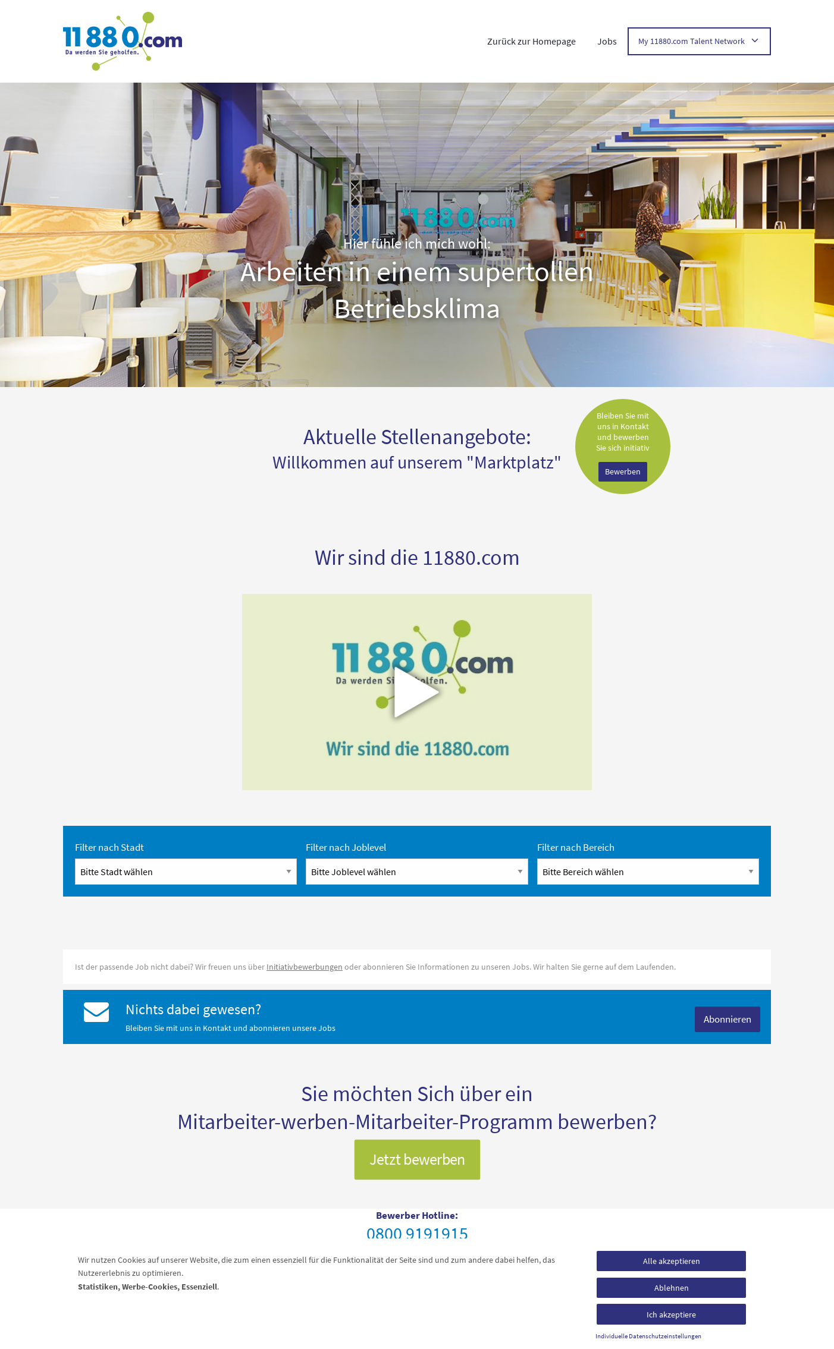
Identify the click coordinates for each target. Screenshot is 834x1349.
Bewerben (623, 471)
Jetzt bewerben (417, 1159)
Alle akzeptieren (671, 1261)
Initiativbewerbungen (304, 966)
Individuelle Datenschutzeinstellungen (648, 1336)
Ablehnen (671, 1287)
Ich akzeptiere (671, 1314)
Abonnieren (727, 1019)
